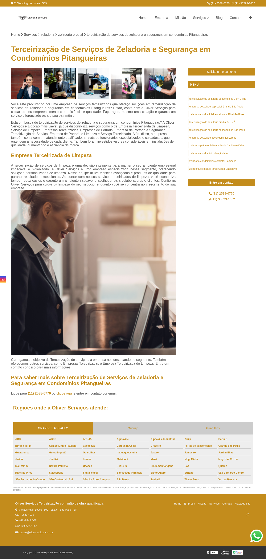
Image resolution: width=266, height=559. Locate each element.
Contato (235, 18)
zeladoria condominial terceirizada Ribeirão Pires (216, 115)
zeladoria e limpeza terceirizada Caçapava (213, 171)
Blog (219, 18)
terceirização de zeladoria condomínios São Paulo (217, 131)
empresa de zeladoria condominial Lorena (212, 139)
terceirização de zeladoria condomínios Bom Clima (217, 99)
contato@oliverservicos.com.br (34, 532)
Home (143, 18)
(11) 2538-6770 (218, 3)
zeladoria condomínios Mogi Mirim (208, 155)
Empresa (161, 18)
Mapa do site (243, 503)
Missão (180, 18)
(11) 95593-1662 (243, 3)
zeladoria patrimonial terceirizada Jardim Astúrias (216, 147)
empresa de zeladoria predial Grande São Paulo (216, 107)
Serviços (199, 18)
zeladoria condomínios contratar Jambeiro (212, 163)
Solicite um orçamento (221, 72)
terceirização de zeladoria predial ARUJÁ (212, 123)
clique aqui (65, 393)
